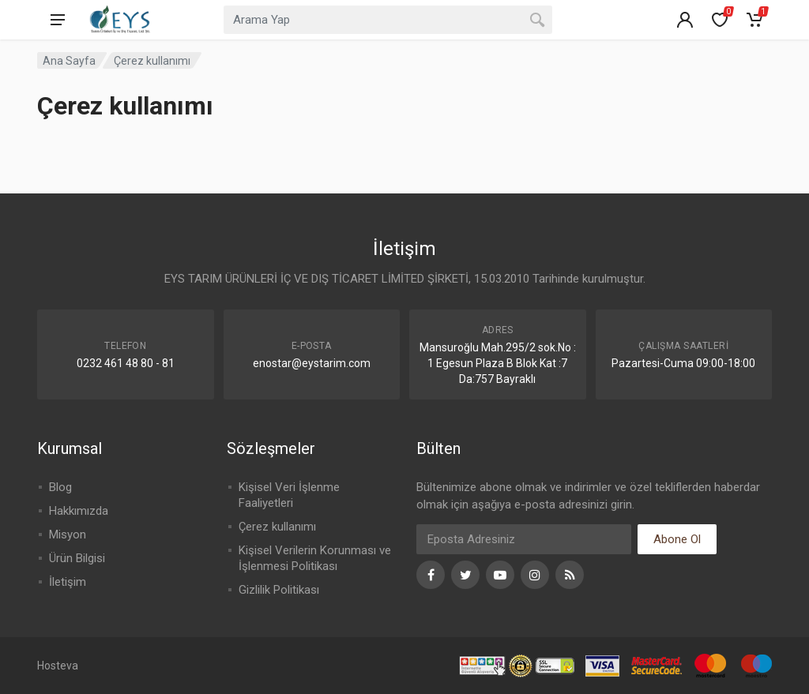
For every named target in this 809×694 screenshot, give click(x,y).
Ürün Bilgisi (77, 558)
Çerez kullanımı (277, 527)
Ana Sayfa (69, 60)
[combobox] (388, 20)
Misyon (67, 534)
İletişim (67, 582)
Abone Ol (677, 539)
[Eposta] (523, 539)
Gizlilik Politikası (279, 590)
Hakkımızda (78, 511)
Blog (60, 487)
